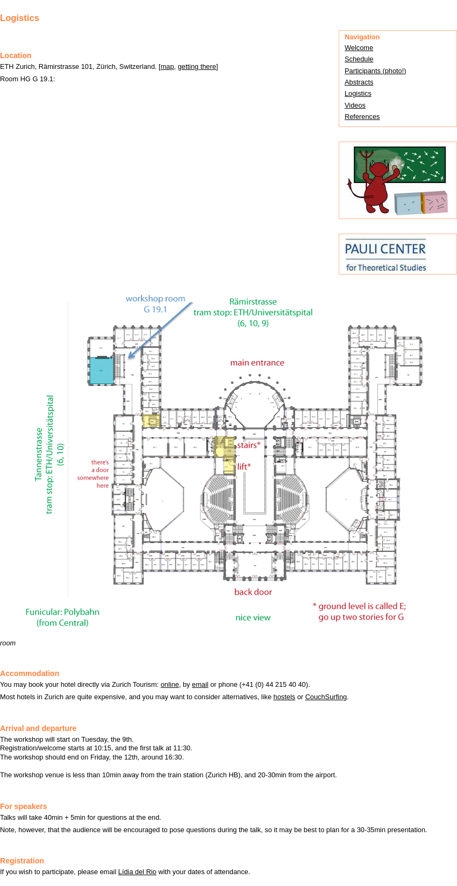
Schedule (359, 59)
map (167, 66)
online (170, 684)
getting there (197, 66)
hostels (285, 697)
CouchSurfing (326, 697)
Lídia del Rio (137, 872)
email (200, 684)
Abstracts (359, 82)
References (362, 116)
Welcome (359, 48)
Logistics (358, 93)
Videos (355, 105)
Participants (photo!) (375, 71)
